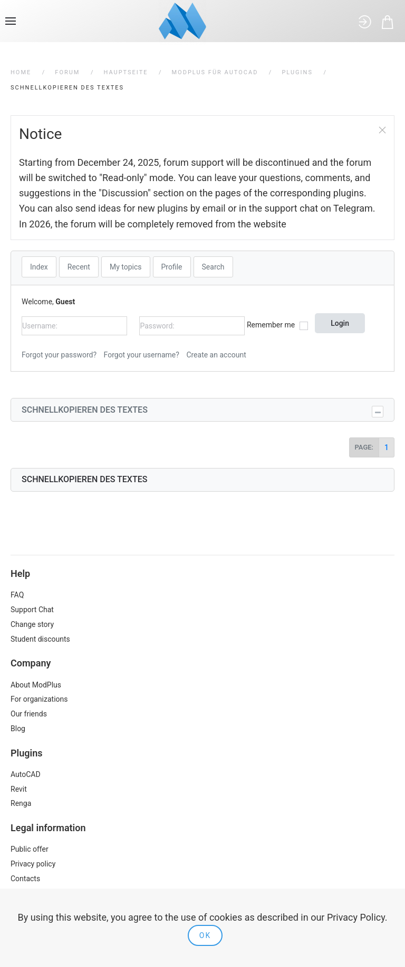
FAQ (17, 595)
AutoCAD (26, 774)
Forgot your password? (59, 355)
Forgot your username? (141, 355)
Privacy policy (33, 864)
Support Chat (32, 609)
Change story (32, 624)
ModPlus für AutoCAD (215, 72)
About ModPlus (36, 685)
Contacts (25, 878)
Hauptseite (125, 72)
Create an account (216, 355)
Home (21, 72)
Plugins (297, 72)
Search (213, 267)
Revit (19, 789)
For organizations (39, 699)
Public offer (30, 849)
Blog (18, 728)
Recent (79, 267)
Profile (171, 267)
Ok (205, 935)
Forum (67, 72)
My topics (126, 267)
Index (39, 267)
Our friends (29, 714)
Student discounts (40, 639)
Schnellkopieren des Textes (85, 410)
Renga (21, 803)
